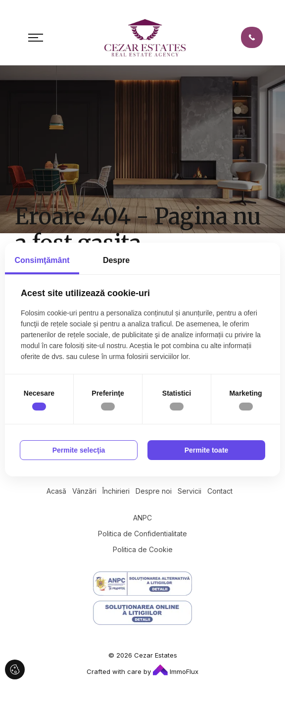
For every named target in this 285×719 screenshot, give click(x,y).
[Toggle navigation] (35, 38)
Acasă (56, 491)
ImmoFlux (175, 671)
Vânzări (84, 491)
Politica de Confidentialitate (142, 533)
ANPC (142, 518)
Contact (220, 491)
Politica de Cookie (143, 549)
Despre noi (154, 491)
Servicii (189, 491)
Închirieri (116, 491)
